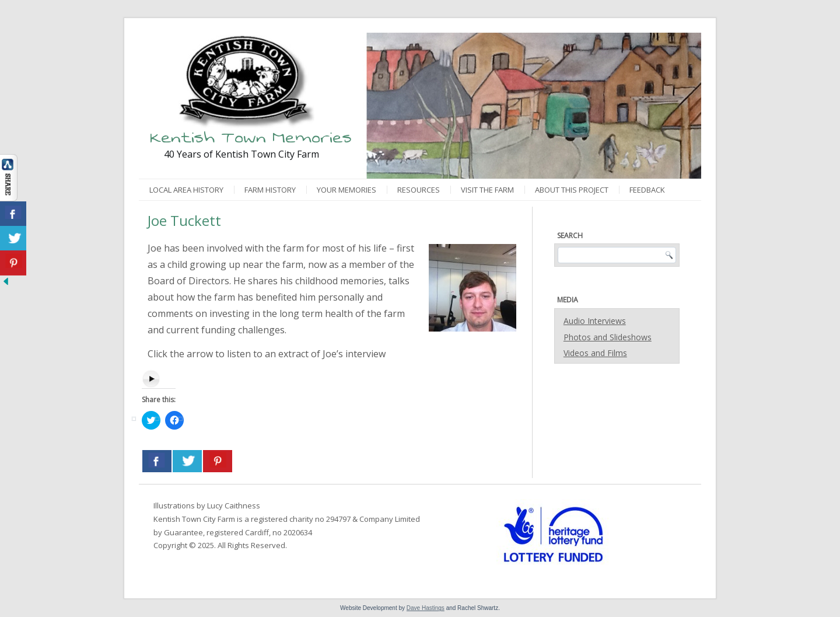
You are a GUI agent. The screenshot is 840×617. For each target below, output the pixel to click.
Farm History (270, 189)
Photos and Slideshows (608, 337)
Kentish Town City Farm (194, 519)
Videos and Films (595, 352)
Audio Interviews (595, 320)
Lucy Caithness (233, 505)
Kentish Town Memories (251, 137)
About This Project (571, 189)
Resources (418, 189)
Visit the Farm (487, 189)
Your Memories (346, 189)
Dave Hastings (425, 608)
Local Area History (186, 189)
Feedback (647, 189)
